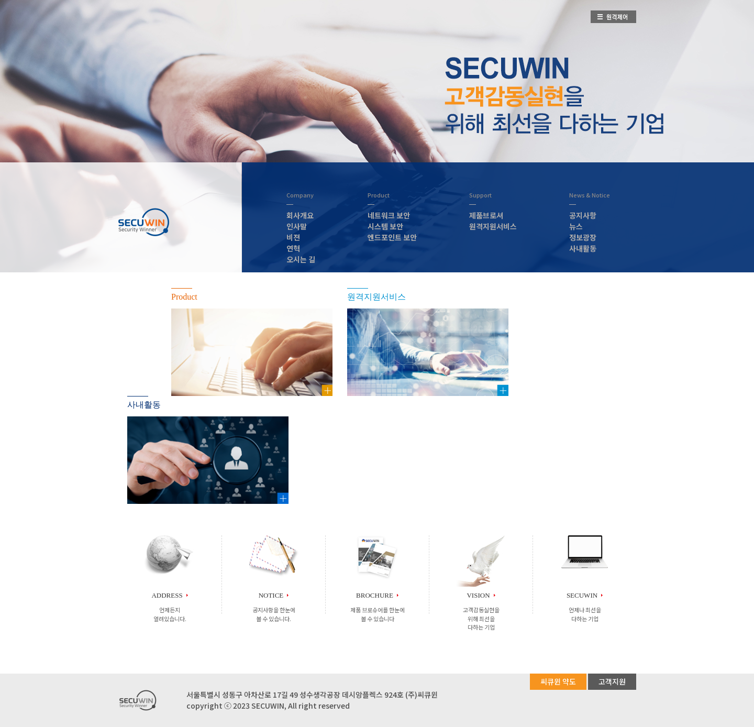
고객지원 (612, 681)
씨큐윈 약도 (558, 681)
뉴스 (576, 226)
